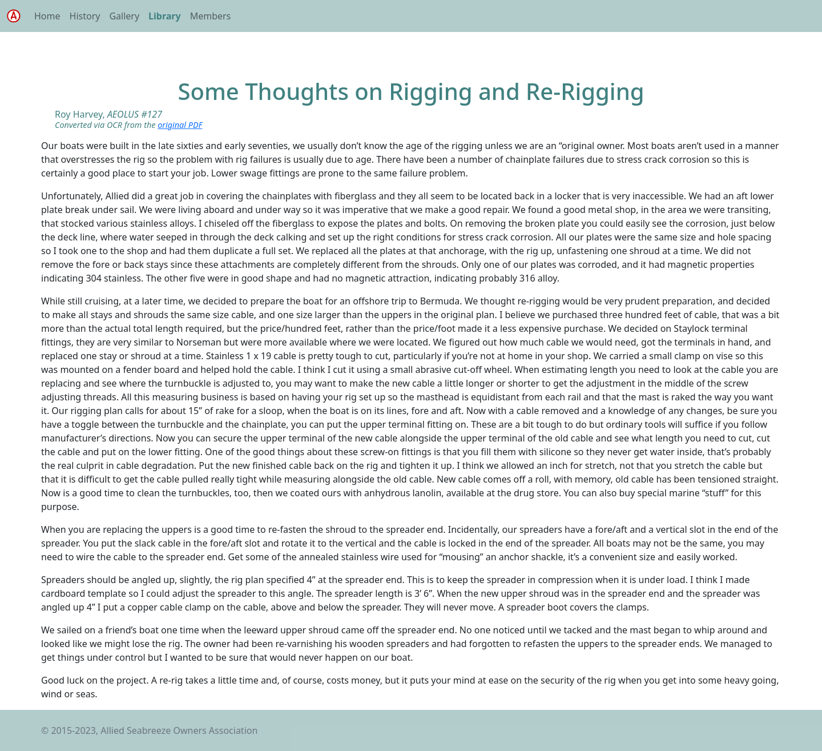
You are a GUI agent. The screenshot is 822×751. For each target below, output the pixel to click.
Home (47, 16)
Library (164, 16)
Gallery (124, 16)
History (85, 16)
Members (210, 16)
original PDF (180, 124)
